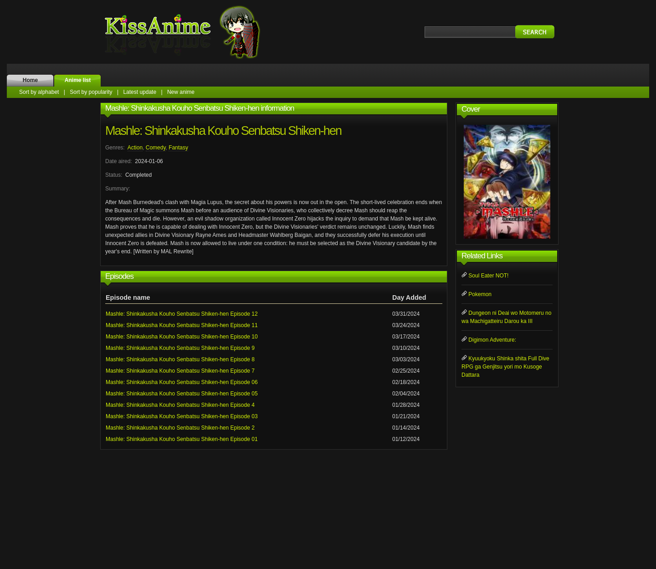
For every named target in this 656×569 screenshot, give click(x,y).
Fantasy (178, 147)
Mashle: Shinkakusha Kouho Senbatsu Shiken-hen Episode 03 (182, 416)
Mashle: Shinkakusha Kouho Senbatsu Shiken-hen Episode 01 (182, 439)
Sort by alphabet (39, 92)
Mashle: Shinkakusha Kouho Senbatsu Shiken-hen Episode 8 (180, 359)
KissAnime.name (191, 32)
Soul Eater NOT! (488, 275)
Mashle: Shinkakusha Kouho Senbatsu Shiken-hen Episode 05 (182, 393)
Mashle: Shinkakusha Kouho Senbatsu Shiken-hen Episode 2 (180, 428)
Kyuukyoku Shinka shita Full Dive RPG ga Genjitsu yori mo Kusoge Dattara (505, 366)
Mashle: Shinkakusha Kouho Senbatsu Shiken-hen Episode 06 (182, 382)
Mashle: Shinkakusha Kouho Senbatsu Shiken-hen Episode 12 (182, 314)
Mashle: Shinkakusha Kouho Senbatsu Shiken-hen (223, 131)
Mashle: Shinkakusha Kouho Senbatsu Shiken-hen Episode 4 (180, 405)
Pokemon (480, 294)
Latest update (139, 92)
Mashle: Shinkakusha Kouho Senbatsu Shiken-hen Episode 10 (182, 336)
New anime (181, 92)
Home (30, 80)
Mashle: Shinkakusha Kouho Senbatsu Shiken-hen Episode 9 (180, 348)
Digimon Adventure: (492, 340)
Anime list (78, 80)
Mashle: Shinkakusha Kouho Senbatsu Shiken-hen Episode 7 (180, 371)
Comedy (156, 147)
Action (135, 147)
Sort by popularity (91, 92)
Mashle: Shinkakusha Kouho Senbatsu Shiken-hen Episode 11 (182, 325)
